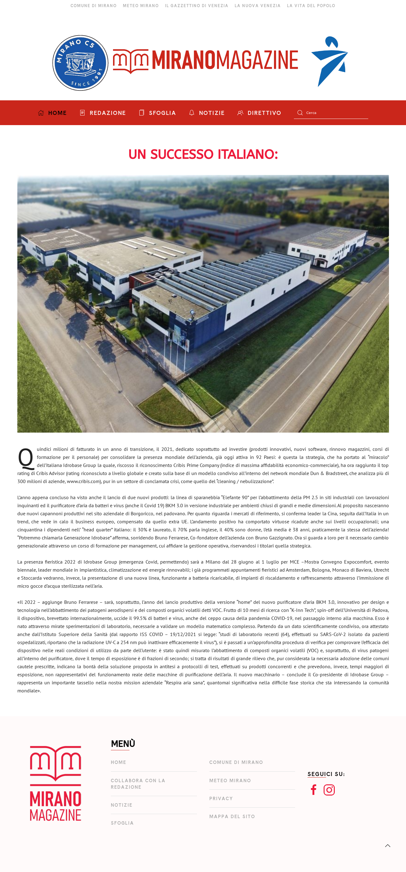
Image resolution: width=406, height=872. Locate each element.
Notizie (122, 805)
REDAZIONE (102, 112)
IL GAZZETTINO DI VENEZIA (197, 5)
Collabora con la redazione (138, 784)
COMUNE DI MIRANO (94, 5)
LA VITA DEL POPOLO (311, 5)
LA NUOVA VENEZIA (258, 5)
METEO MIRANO (141, 5)
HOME (52, 112)
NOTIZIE (207, 112)
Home (118, 762)
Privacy (221, 798)
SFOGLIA (157, 112)
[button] (388, 845)
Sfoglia (122, 823)
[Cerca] (331, 113)
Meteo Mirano (230, 780)
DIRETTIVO (259, 112)
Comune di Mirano (236, 762)
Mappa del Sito (232, 816)
